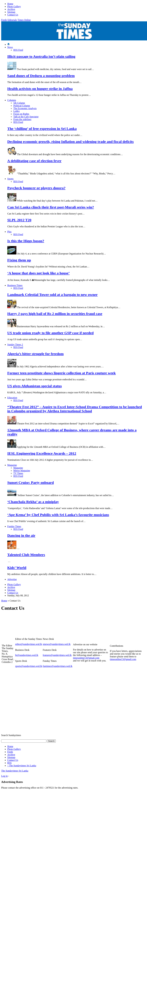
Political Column (21, 105)
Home (10, 3)
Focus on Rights (21, 114)
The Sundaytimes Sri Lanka (21, 765)
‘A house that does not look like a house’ (38, 273)
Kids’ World (16, 568)
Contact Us (12, 14)
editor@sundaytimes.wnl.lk (28, 644)
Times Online (24, 20)
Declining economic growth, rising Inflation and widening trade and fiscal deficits (70, 142)
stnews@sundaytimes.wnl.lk (56, 644)
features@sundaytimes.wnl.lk (57, 655)
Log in (4, 776)
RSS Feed (18, 50)
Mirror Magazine (21, 470)
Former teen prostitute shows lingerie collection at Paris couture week (61, 373)
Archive (11, 9)
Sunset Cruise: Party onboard (30, 482)
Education (12, 397)
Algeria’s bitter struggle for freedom (35, 354)
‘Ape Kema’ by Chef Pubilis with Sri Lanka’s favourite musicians (58, 515)
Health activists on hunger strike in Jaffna (40, 89)
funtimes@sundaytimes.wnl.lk (57, 666)
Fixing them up (19, 260)
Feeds (4, 20)
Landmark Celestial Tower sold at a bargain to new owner (52, 295)
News (10, 47)
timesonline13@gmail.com (86, 658)
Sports (10, 178)
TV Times (18, 473)
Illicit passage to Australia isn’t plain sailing (41, 56)
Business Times (14, 285)
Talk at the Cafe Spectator (26, 116)
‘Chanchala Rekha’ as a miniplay (33, 502)
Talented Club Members (26, 555)
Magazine (12, 465)
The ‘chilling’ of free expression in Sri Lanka (42, 129)
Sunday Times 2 (15, 344)
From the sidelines (22, 119)
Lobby (16, 111)
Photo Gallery (14, 6)
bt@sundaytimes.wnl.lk (26, 655)
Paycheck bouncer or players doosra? (36, 188)
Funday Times (14, 526)
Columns (11, 100)
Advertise (12, 579)
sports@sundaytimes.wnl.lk (28, 666)
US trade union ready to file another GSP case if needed (50, 333)
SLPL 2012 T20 (19, 220)
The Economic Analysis (25, 108)
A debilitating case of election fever (34, 161)
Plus (9, 231)
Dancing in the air (21, 535)
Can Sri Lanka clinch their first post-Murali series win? (50, 207)
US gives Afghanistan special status (34, 386)
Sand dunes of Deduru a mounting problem (41, 76)
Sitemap (11, 12)
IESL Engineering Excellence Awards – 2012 (41, 453)
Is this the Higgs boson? (25, 241)
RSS (9, 763)
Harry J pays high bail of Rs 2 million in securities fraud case (54, 314)
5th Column (19, 103)
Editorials (12, 20)
